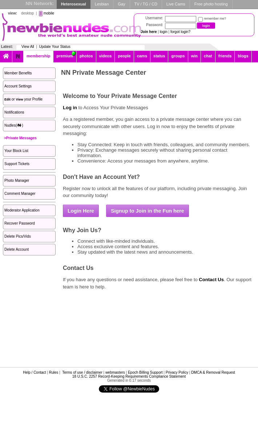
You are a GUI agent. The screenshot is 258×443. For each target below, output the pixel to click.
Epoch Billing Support (145, 372)
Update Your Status (54, 47)
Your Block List (16, 151)
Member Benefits (18, 73)
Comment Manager (20, 194)
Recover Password (19, 223)
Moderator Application (22, 210)
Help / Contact (34, 372)
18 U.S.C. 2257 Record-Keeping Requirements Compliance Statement (129, 376)
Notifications (14, 112)
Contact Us (211, 279)
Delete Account (16, 249)
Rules (54, 372)
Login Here (81, 211)
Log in (70, 107)
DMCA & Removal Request (213, 372)
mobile (49, 13)
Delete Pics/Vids (17, 236)
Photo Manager (16, 180)
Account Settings (18, 86)
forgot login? (180, 32)
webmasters (115, 372)
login (164, 32)
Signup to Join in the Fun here (147, 211)
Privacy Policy (177, 372)
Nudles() (13, 125)
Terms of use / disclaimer (82, 372)
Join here (149, 32)
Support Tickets (16, 164)
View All (27, 47)
